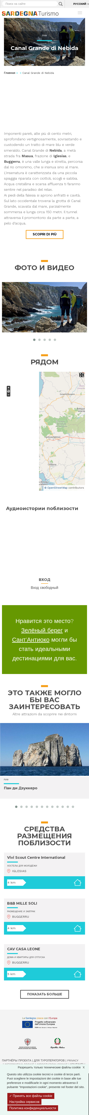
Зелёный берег (42, 630)
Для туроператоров (49, 1060)
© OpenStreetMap (56, 487)
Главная (9, 72)
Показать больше (44, 994)
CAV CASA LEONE (23, 949)
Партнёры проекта (16, 1060)
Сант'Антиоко (31, 639)
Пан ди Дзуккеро (20, 788)
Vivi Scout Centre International (36, 857)
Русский (79, 3)
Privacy (72, 1060)
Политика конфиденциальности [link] (32, 1108)
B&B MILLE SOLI (22, 903)
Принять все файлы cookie (30, 1096)
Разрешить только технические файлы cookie (53, 1067)
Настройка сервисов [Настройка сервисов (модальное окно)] (24, 1101)
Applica (61, 4)
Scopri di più (44, 234)
